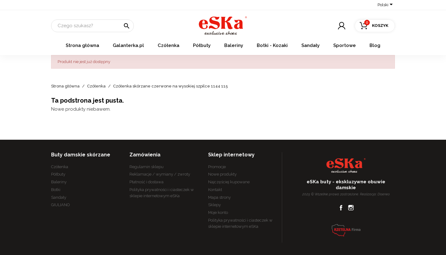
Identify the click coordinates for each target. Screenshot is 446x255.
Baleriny (233, 45)
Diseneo (384, 194)
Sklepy (214, 204)
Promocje (217, 166)
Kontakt (215, 189)
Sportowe (344, 45)
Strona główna (82, 45)
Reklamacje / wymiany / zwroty (159, 174)
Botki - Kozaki (272, 45)
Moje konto (218, 212)
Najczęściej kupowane (229, 182)
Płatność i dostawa (146, 182)
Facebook (341, 207)
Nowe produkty (222, 174)
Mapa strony (219, 197)
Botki (55, 189)
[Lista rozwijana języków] (386, 5)
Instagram (351, 207)
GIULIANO (60, 204)
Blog (374, 45)
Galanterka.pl (128, 45)
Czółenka (168, 45)
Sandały (310, 45)
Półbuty (202, 45)
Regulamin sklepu (146, 166)
